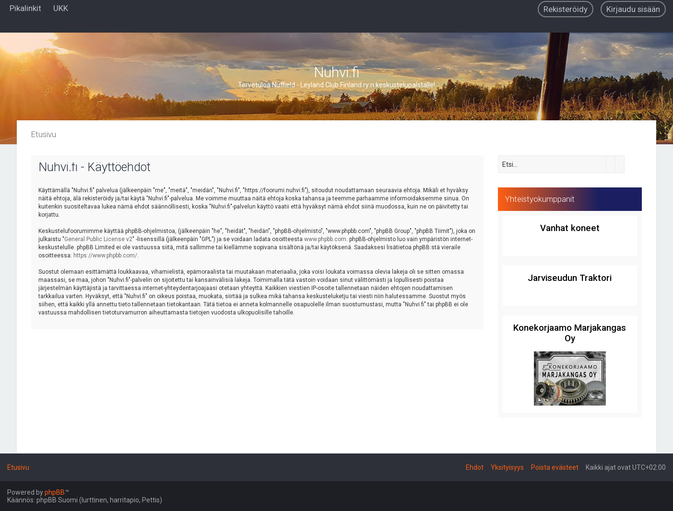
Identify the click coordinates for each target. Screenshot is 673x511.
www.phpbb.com (325, 239)
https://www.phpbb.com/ (105, 255)
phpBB (55, 492)
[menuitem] (61, 8)
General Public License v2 (98, 239)
